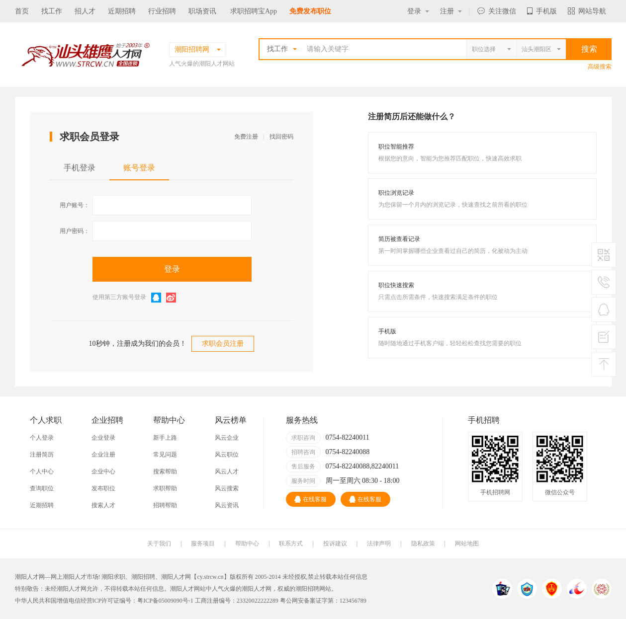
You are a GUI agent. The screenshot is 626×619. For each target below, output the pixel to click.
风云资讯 (227, 505)
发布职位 (103, 488)
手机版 (542, 11)
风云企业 (227, 437)
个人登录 (42, 437)
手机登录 (79, 167)
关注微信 (496, 11)
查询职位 (42, 488)
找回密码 (281, 136)
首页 (22, 11)
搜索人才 (103, 505)
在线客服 (310, 499)
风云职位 (227, 454)
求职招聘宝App (253, 11)
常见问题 (165, 454)
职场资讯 (202, 11)
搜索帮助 (165, 471)
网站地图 (467, 543)
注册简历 (42, 454)
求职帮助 (165, 488)
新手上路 (165, 437)
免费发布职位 (310, 11)
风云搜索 (227, 488)
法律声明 (379, 543)
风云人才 (227, 471)
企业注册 (103, 454)
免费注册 (246, 136)
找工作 (51, 11)
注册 (451, 11)
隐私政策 (423, 543)
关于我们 (159, 543)
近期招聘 (122, 11)
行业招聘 (162, 11)
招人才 (85, 11)
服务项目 (203, 543)
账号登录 (139, 167)
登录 (418, 11)
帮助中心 (247, 543)
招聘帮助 (165, 505)
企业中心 (103, 471)
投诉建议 (335, 543)
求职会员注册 (223, 343)
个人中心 (42, 471)
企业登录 (103, 437)
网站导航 (587, 11)
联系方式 (291, 543)
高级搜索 (600, 66)
